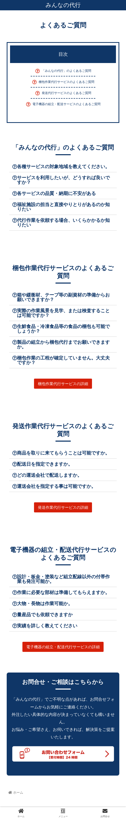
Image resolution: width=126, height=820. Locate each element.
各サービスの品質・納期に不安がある (56, 193)
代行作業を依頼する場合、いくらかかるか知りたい (63, 223)
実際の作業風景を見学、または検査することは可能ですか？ (63, 313)
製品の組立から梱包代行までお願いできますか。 (63, 344)
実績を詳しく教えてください (47, 625)
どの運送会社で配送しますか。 (49, 475)
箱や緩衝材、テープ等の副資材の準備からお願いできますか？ (63, 297)
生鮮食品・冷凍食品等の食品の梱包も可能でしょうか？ (63, 329)
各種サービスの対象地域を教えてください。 (63, 166)
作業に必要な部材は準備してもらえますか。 (63, 592)
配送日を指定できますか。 (45, 464)
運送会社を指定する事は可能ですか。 (56, 486)
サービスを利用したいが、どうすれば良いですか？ (63, 180)
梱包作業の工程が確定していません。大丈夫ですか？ (63, 360)
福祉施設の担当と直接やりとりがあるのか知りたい (63, 207)
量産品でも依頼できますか (45, 614)
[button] (63, 384)
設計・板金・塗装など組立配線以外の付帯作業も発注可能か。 (63, 579)
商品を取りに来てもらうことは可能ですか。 (63, 453)
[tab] (62, 166)
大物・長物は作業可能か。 (45, 603)
